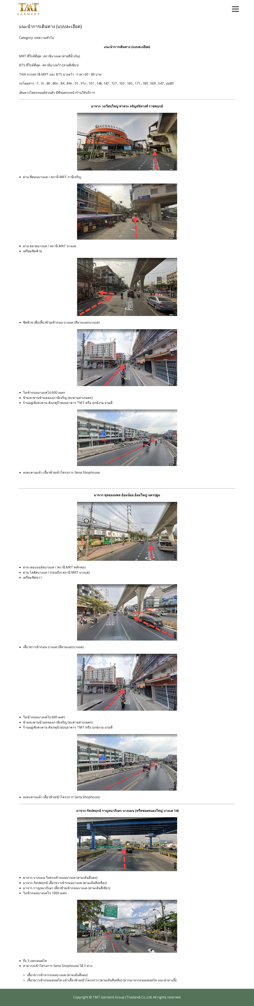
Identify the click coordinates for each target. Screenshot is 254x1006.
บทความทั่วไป (44, 37)
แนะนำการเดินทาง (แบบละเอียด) (50, 26)
